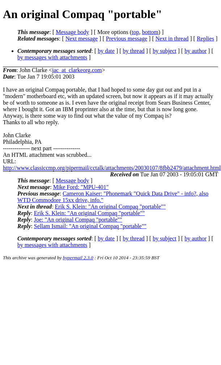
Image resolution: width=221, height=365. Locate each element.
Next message (81, 38)
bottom (150, 32)
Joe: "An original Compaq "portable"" (78, 220)
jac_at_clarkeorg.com (77, 70)
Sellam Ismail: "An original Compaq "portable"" (90, 226)
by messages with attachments (52, 57)
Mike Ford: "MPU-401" (81, 187)
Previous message (126, 38)
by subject (164, 51)
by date (106, 51)
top (135, 32)
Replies (205, 38)
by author (195, 51)
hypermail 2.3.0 (78, 257)
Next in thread (172, 38)
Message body (72, 32)
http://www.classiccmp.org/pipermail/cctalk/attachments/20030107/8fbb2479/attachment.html (112, 168)
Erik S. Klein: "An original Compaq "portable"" (110, 207)
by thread (134, 51)
